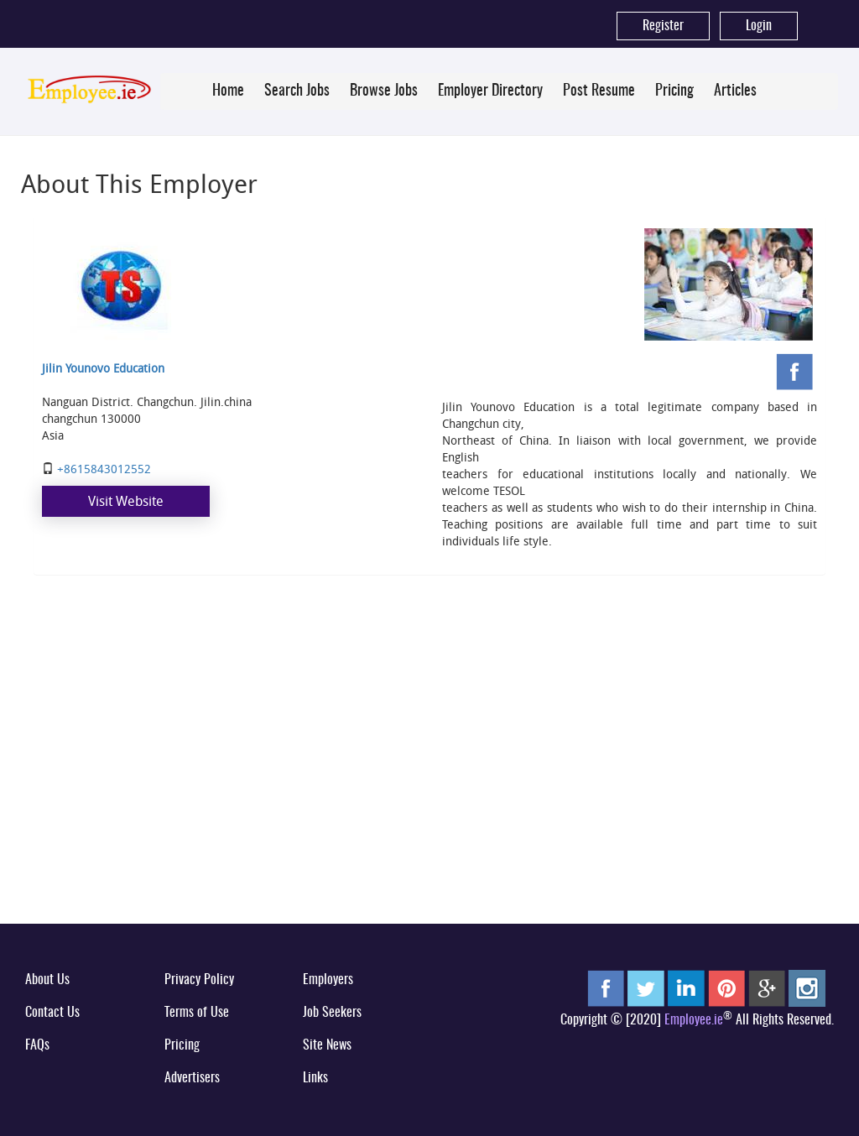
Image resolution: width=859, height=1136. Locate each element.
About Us (47, 980)
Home (228, 91)
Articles (735, 91)
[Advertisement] (429, 781)
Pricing (674, 91)
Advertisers (192, 1078)
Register (663, 26)
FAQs (37, 1045)
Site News (327, 1045)
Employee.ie (693, 1020)
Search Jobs (297, 91)
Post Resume (599, 91)
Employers (328, 980)
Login (759, 26)
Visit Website (126, 501)
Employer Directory (490, 91)
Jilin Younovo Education (103, 368)
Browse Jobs (384, 91)
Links (315, 1078)
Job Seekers (332, 1012)
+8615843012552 (104, 469)
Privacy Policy (199, 980)
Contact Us (52, 1012)
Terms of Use (196, 1012)
